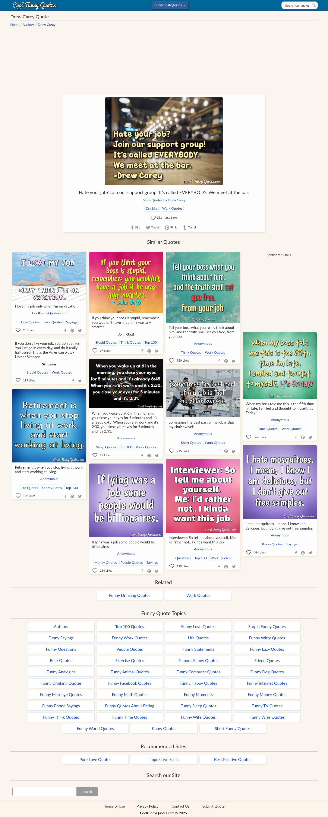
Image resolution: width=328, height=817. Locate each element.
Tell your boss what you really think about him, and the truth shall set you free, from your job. (201, 332)
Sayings (72, 322)
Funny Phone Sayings (61, 705)
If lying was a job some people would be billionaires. (123, 544)
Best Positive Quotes (232, 759)
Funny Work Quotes (130, 637)
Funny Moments (198, 694)
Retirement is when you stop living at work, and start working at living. (49, 469)
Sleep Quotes (106, 447)
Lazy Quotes (30, 322)
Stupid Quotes (106, 342)
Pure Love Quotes (95, 759)
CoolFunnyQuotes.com (49, 313)
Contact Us (180, 806)
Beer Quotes (61, 660)
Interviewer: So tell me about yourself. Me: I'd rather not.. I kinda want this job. (202, 539)
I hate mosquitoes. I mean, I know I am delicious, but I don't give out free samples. (279, 525)
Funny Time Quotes (129, 717)
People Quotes (132, 562)
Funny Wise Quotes (266, 717)
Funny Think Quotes (61, 717)
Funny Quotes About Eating (129, 705)
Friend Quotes (267, 660)
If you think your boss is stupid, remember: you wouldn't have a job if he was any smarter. (125, 322)
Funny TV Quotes (267, 705)
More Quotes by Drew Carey (164, 200)
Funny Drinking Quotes (129, 595)
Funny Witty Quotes (267, 637)
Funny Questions (61, 649)
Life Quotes (29, 488)
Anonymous (203, 343)
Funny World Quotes (95, 728)
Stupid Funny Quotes (267, 626)
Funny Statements (198, 649)
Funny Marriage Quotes (61, 694)
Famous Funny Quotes (198, 660)
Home (14, 24)
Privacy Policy (148, 806)
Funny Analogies (61, 671)
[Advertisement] (164, 58)
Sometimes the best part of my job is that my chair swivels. (201, 424)
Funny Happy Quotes (198, 683)
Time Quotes (268, 429)
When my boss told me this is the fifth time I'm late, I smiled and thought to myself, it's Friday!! (280, 408)
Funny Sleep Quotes (198, 705)
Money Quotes (106, 562)
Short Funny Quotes (232, 728)
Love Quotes (52, 322)
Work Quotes (172, 208)
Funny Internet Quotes (267, 683)
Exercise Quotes (129, 660)
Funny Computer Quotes (198, 671)
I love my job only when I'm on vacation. (46, 306)
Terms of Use (114, 806)
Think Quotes (131, 342)
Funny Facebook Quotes (129, 683)
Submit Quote (213, 806)
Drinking (152, 208)
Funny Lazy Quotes (267, 649)
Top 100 (151, 342)
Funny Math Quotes (129, 694)
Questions (183, 558)
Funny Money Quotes (267, 694)
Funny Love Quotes (198, 626)
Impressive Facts (164, 759)
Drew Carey (47, 24)
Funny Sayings (60, 637)
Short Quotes (191, 442)
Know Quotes (272, 544)
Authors (29, 24)
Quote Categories (169, 6)
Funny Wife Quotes (198, 717)
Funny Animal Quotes (130, 671)
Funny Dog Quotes (267, 671)
